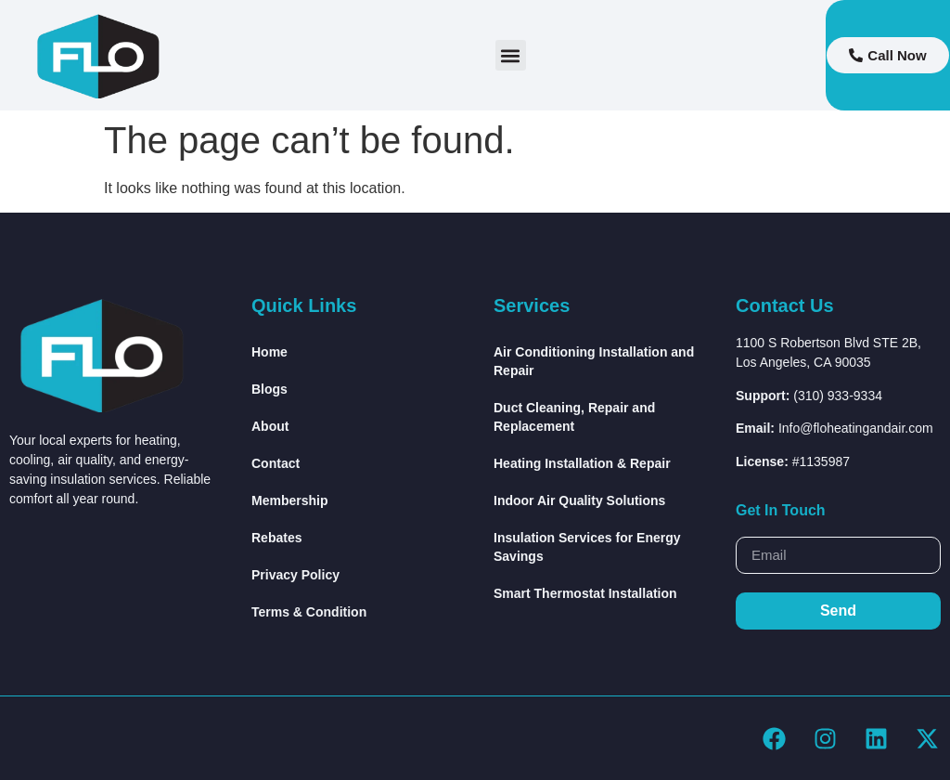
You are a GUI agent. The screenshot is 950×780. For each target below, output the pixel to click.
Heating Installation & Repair (582, 463)
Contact (275, 463)
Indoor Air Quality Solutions (579, 500)
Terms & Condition (308, 611)
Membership (289, 500)
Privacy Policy (295, 574)
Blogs (269, 389)
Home (269, 351)
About (270, 426)
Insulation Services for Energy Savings (587, 547)
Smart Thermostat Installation (585, 593)
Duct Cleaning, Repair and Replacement (574, 417)
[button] (510, 55)
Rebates (276, 537)
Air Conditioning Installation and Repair (594, 361)
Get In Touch (781, 510)
